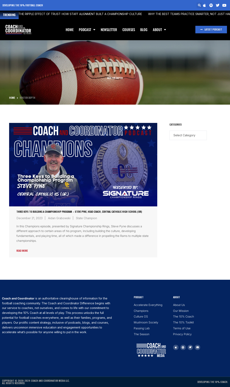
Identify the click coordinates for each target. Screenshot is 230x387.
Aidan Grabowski (59, 218)
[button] (199, 5)
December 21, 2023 (30, 218)
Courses (128, 29)
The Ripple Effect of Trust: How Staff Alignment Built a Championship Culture (73, 14)
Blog (144, 29)
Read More (22, 250)
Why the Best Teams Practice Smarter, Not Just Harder (185, 14)
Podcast (87, 29)
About (159, 29)
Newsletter (109, 29)
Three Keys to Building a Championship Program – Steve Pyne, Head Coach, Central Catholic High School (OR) (79, 211)
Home (70, 29)
